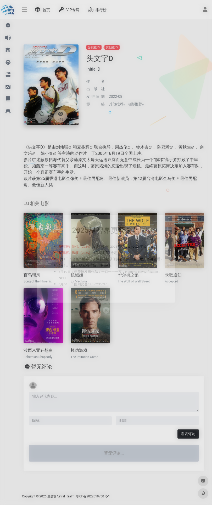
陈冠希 (163, 147)
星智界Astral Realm (61, 496)
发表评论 (188, 434)
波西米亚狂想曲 (38, 350)
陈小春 (47, 153)
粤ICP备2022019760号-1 (92, 496)
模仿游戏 (79, 350)
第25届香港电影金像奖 (57, 178)
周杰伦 (121, 147)
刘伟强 (62, 147)
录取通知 (173, 275)
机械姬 (77, 275)
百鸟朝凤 (32, 275)
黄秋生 (184, 147)
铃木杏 (142, 147)
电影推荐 (134, 104)
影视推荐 (94, 47)
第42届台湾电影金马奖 (154, 178)
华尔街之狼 (128, 275)
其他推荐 (112, 47)
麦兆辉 (83, 147)
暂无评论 (41, 367)
